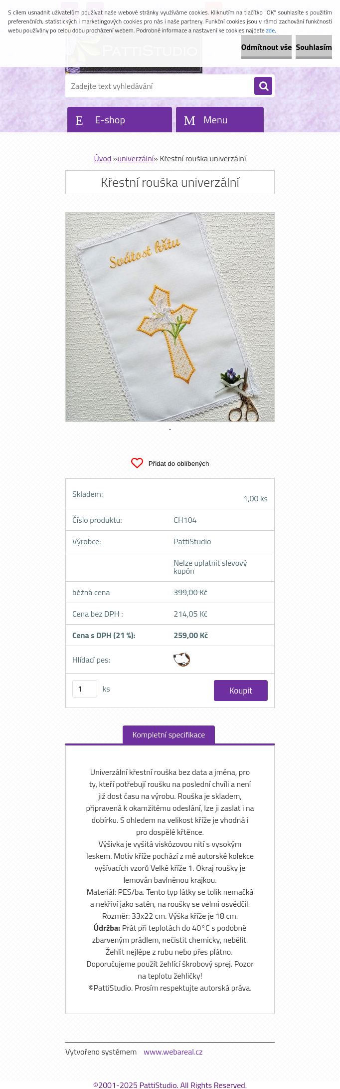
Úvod (103, 158)
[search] (263, 86)
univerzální (135, 158)
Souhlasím (314, 47)
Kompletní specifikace (169, 734)
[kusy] (84, 689)
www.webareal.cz (173, 1052)
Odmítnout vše (266, 47)
